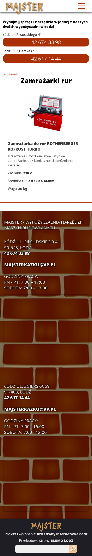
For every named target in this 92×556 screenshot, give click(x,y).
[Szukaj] (73, 549)
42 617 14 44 (46, 58)
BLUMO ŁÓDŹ (62, 540)
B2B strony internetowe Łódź (62, 534)
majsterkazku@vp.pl (30, 265)
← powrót (11, 74)
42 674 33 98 (46, 42)
